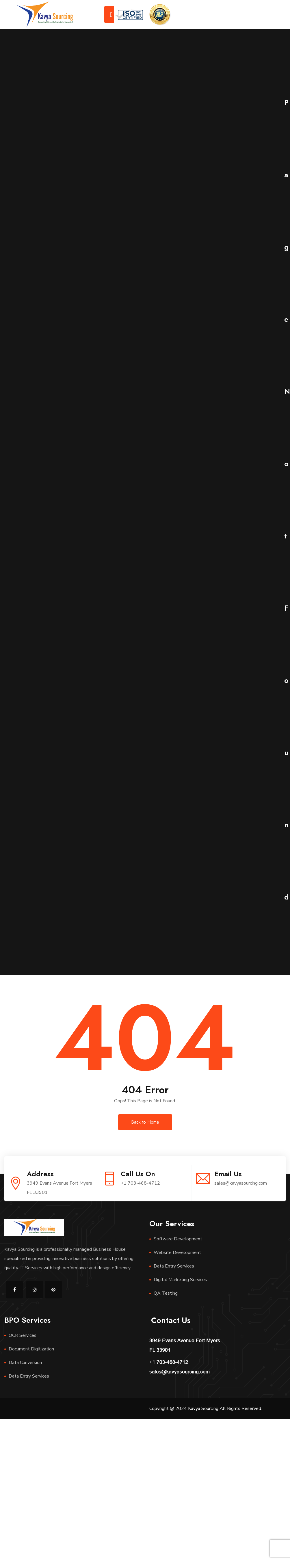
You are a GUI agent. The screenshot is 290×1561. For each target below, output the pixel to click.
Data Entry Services (174, 1266)
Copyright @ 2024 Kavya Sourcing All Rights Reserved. (205, 1408)
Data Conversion (25, 1362)
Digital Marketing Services (180, 1279)
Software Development (178, 1239)
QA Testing (166, 1293)
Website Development (177, 1252)
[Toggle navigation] (111, 14)
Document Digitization (31, 1349)
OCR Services (22, 1335)
